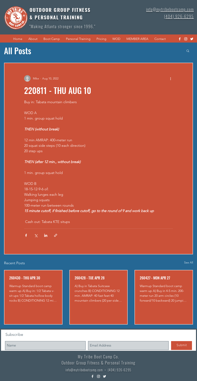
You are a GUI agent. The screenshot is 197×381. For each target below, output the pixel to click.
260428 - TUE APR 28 (90, 277)
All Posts (17, 51)
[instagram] (186, 39)
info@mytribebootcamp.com (84, 369)
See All (188, 262)
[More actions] (170, 78)
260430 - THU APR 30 (24, 277)
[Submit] (181, 345)
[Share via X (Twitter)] (36, 235)
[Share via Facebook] (26, 235)
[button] (32, 39)
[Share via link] (55, 235)
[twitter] (192, 39)
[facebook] (180, 39)
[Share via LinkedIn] (46, 235)
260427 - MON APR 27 (155, 277)
